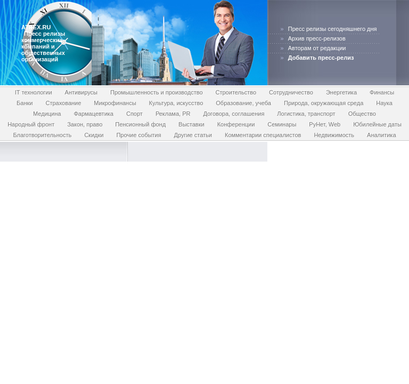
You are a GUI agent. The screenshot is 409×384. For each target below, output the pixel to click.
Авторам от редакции (317, 48)
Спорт (134, 113)
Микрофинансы (115, 103)
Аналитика (381, 135)
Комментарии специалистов (263, 135)
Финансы (382, 92)
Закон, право (84, 124)
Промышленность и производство (156, 92)
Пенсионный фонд (140, 124)
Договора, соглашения (233, 113)
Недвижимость (334, 135)
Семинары (281, 124)
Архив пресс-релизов (317, 38)
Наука (384, 103)
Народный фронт (30, 124)
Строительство (236, 92)
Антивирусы (81, 92)
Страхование (63, 103)
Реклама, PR (173, 113)
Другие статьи (192, 135)
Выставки (191, 124)
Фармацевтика (93, 113)
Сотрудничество (291, 92)
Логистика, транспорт (306, 113)
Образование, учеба (243, 103)
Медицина (47, 113)
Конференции (236, 124)
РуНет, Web (324, 124)
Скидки (93, 135)
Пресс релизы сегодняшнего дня (332, 29)
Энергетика (341, 92)
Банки (24, 103)
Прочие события (138, 135)
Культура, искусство (176, 103)
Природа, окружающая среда (323, 103)
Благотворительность (42, 135)
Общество (362, 113)
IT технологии (33, 92)
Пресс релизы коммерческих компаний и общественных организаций (43, 46)
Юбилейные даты (377, 124)
